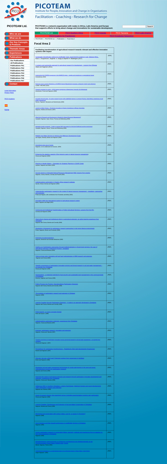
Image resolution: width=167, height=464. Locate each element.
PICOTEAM (39, 39)
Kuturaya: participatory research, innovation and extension (53, 330)
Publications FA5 (17, 76)
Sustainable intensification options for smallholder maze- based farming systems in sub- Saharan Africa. (67, 57)
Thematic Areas (17, 49)
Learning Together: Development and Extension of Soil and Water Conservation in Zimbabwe (63, 404)
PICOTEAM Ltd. (50, 39)
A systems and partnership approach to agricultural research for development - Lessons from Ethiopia (66, 65)
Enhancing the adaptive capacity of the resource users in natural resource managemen (61, 154)
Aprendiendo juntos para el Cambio (44, 145)
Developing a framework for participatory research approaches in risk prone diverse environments (65, 228)
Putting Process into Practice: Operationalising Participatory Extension (56, 284)
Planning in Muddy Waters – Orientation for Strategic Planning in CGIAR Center (59, 163)
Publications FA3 (17, 71)
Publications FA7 (17, 81)
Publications (61, 39)
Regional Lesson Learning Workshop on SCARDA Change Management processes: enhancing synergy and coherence (65, 84)
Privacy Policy (9, 92)
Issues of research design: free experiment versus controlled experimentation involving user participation (67, 395)
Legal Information (10, 90)
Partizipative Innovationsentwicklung (44, 237)
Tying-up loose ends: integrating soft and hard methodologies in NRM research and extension (63, 256)
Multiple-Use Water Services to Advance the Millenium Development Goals (58, 136)
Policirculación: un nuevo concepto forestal (48, 312)
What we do (15, 38)
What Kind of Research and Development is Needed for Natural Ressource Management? (58, 117)
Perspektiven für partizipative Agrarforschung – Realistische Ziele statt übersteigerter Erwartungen (65, 349)
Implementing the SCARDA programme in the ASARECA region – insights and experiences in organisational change (64, 75)
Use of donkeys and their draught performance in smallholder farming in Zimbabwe (60, 423)
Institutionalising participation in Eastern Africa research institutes (55, 182)
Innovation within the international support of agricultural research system (57, 201)
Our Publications (17, 60)
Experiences (16, 53)
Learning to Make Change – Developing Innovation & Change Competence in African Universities (59, 108)
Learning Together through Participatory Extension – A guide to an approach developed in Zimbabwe (65, 302)
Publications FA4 (17, 73)
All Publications (16, 63)
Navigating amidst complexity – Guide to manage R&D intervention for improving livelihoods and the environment (63, 126)
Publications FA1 (17, 65)
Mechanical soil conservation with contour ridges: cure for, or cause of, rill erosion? (60, 414)
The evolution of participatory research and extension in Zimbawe (55, 293)
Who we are (15, 34)
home (7, 110)
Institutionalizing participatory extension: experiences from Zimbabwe (56, 321)
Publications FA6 (17, 78)
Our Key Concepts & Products (18, 43)
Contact (13, 84)
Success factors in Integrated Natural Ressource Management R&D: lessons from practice (62, 173)
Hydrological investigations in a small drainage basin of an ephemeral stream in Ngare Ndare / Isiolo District (62, 451)
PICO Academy (10, 99)
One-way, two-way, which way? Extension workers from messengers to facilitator (59, 358)
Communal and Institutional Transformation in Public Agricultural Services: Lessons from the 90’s (64, 210)
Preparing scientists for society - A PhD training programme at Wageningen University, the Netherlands (61, 89)
